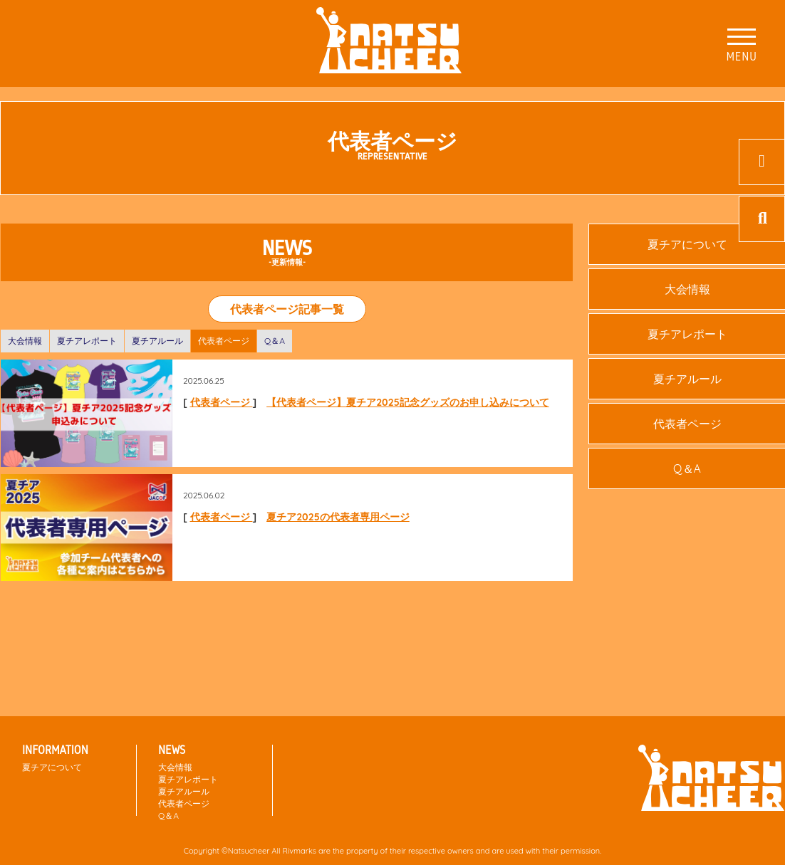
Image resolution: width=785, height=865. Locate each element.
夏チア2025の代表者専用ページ (338, 516)
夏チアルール (157, 340)
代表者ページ (223, 340)
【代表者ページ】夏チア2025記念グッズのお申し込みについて (407, 402)
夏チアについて (52, 767)
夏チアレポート (87, 340)
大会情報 (25, 340)
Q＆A (274, 340)
